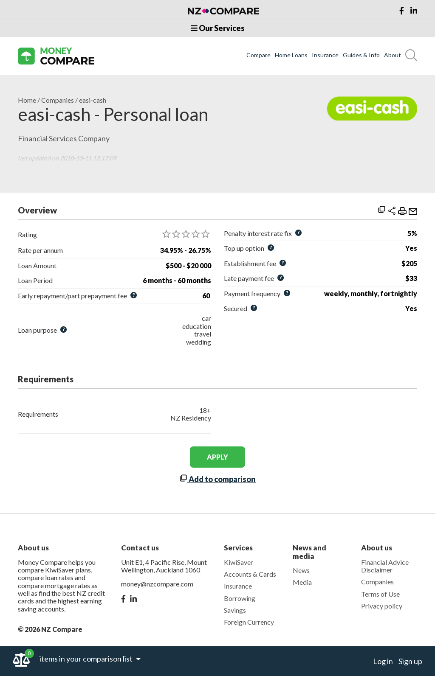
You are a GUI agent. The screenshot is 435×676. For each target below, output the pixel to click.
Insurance (325, 55)
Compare (258, 55)
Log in (383, 661)
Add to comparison (217, 479)
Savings (235, 610)
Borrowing (239, 598)
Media (302, 582)
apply (217, 457)
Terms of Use (380, 594)
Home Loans (291, 55)
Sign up (410, 661)
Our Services (218, 28)
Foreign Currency (249, 622)
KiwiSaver (238, 562)
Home (27, 100)
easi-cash (92, 100)
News (301, 570)
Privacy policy (381, 606)
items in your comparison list (90, 658)
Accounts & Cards (250, 574)
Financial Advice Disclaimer (385, 566)
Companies (57, 100)
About (392, 55)
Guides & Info (361, 55)
